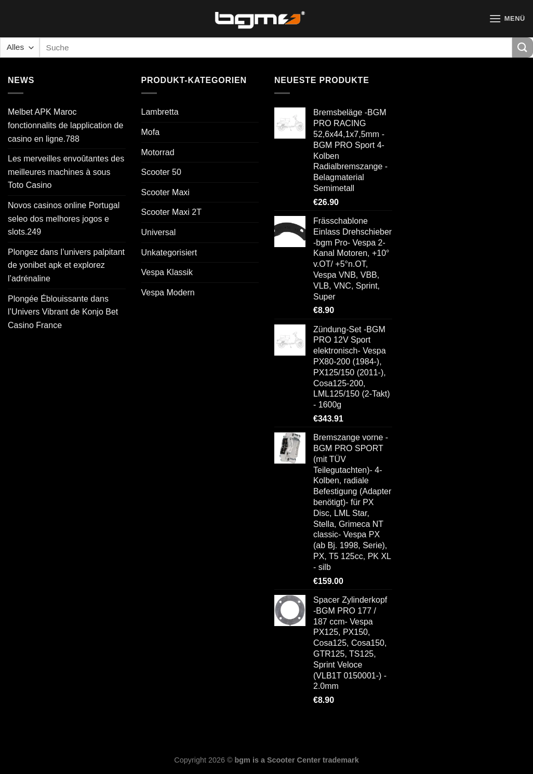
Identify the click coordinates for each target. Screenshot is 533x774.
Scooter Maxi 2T (171, 212)
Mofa (150, 132)
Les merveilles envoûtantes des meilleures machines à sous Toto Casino (66, 171)
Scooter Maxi (165, 192)
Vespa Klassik (167, 272)
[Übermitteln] (522, 47)
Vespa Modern (168, 292)
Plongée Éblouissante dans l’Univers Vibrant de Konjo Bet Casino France (63, 312)
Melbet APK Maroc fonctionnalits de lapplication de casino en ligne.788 (65, 125)
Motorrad (158, 152)
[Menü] (507, 18)
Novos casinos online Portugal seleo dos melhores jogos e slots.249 (63, 218)
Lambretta (160, 111)
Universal (158, 232)
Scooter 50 (161, 172)
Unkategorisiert (169, 252)
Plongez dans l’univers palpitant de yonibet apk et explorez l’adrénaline (66, 265)
